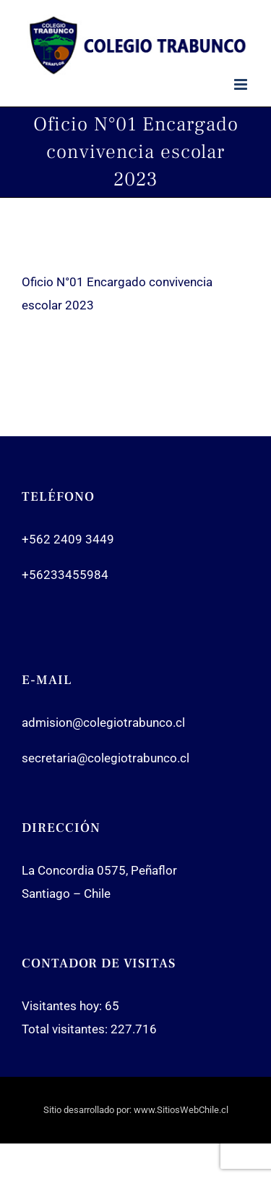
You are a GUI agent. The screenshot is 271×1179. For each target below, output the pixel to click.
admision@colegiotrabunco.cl (103, 722)
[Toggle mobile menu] (241, 84)
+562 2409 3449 (68, 539)
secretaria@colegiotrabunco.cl (105, 758)
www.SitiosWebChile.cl (181, 1109)
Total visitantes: (66, 1029)
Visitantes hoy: (63, 1006)
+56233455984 (65, 574)
